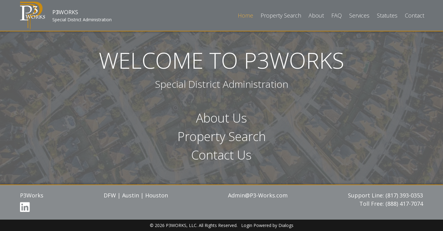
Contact (414, 15)
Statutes (387, 15)
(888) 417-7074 (404, 203)
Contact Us (221, 154)
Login (246, 225)
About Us (221, 117)
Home (245, 15)
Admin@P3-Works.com (258, 195)
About (316, 15)
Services (359, 15)
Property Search (281, 15)
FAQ (336, 15)
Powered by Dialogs (273, 225)
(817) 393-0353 (404, 195)
